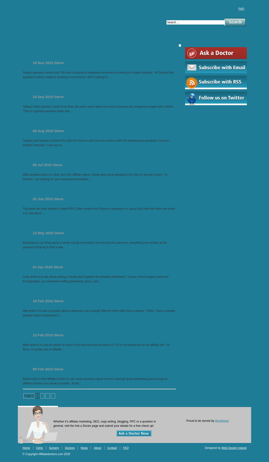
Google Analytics (197, 162)
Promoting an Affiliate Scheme (66, 358)
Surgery (74, 39)
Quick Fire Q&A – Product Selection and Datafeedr (94, 119)
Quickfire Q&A (195, 143)
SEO (189, 124)
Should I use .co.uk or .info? (63, 324)
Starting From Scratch (54, 222)
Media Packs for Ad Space (60, 256)
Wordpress (222, 420)
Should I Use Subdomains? (61, 290)
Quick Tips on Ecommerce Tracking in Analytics (90, 51)
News (123, 39)
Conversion (194, 156)
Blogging (192, 130)
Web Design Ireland (233, 448)
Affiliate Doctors (79, 17)
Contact (170, 39)
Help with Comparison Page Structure (76, 85)
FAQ (241, 8)
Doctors (100, 39)
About (145, 39)
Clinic (50, 39)
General (191, 137)
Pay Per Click (195, 117)
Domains (192, 149)
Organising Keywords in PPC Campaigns (81, 187)
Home (28, 39)
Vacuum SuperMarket (53, 153)
